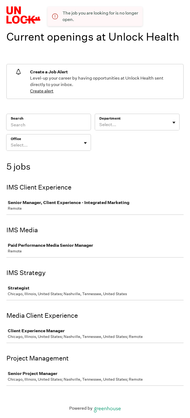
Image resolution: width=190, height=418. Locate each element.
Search (17, 118)
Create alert (41, 91)
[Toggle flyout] (174, 122)
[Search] (48, 125)
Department (109, 118)
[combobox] (99, 125)
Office (16, 139)
